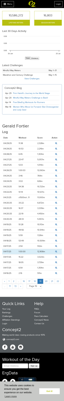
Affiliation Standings (11, 320)
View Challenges (32, 79)
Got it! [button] (49, 391)
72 (15, 286)
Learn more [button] (11, 396)
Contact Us (39, 323)
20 (46, 281)
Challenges (7, 316)
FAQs (36, 309)
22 (58, 281)
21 (52, 281)
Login (58, 4)
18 (35, 281)
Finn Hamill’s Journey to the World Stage (31, 93)
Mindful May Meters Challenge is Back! (30, 98)
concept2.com (10, 339)
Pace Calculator (41, 316)
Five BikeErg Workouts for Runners (29, 102)
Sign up (34, 366)
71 (10, 286)
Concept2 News (41, 320)
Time (28, 58)
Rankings (6, 312)
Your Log (6, 309)
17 (29, 281)
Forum (37, 312)
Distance (34, 58)
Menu (7, 4)
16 (24, 281)
